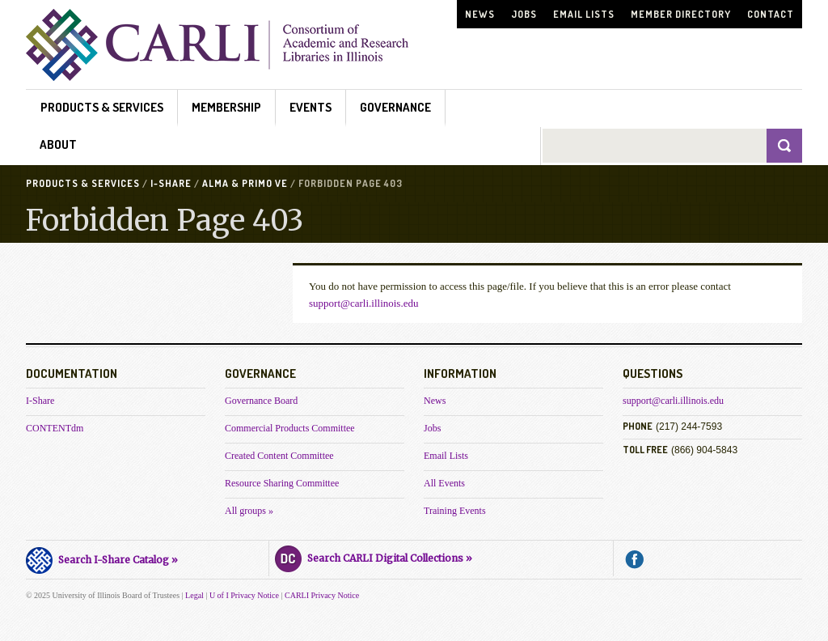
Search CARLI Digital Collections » (373, 556)
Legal (194, 595)
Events (310, 107)
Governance (395, 107)
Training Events (455, 510)
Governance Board (261, 400)
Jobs (524, 14)
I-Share (171, 183)
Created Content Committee (279, 455)
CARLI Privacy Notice (322, 595)
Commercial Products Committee (290, 428)
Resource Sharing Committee (282, 483)
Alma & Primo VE (245, 183)
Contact (770, 14)
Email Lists (584, 14)
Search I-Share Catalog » (102, 558)
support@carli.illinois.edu (363, 303)
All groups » (249, 510)
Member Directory (681, 14)
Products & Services (101, 107)
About (58, 144)
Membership (226, 107)
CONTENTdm (54, 428)
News (480, 14)
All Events (444, 483)
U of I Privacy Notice (244, 595)
